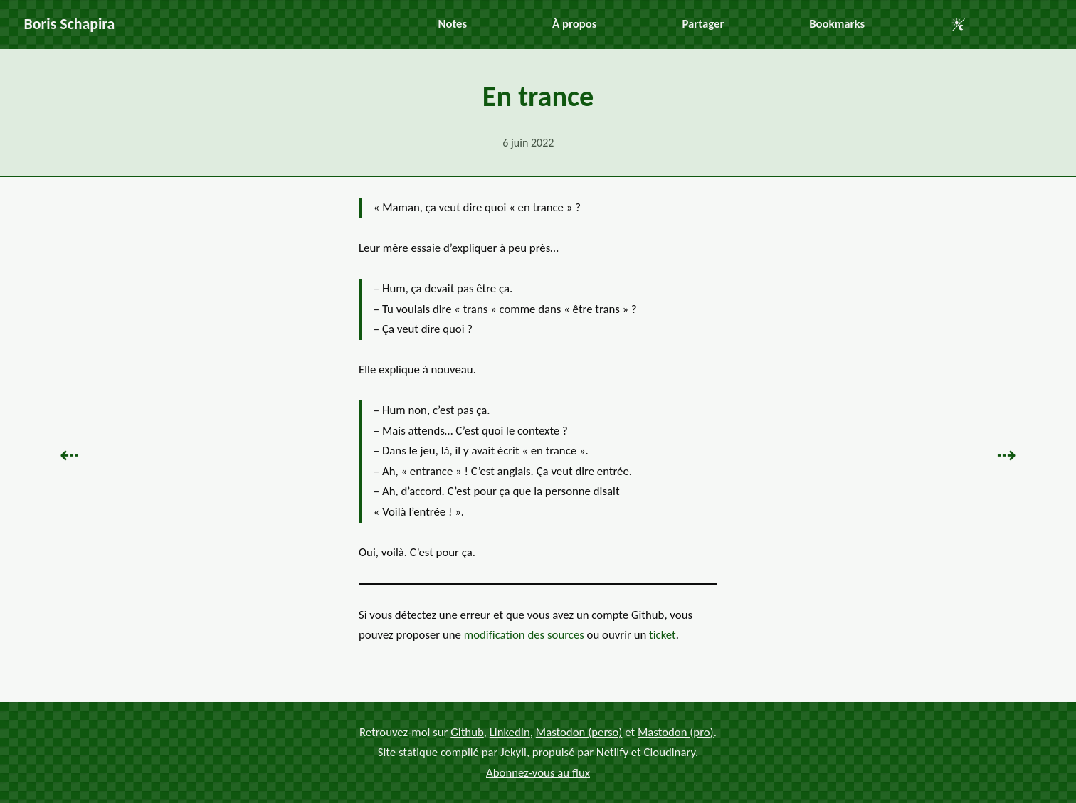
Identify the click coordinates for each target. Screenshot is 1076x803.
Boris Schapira (69, 23)
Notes (452, 23)
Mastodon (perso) (579, 731)
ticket (662, 634)
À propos (574, 23)
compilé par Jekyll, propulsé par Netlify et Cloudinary (568, 752)
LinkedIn (510, 731)
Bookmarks (837, 23)
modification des (524, 634)
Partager (703, 23)
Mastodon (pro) (676, 731)
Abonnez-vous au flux (538, 772)
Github (467, 731)
